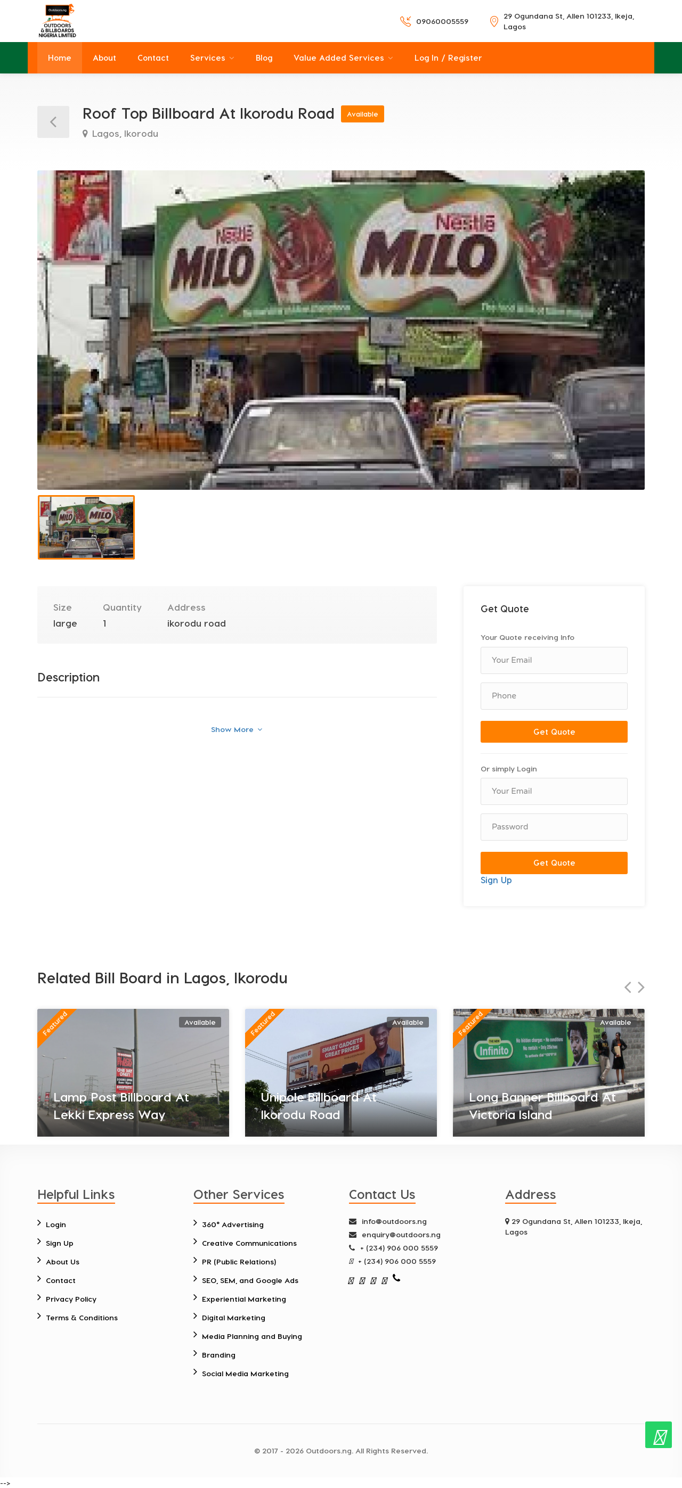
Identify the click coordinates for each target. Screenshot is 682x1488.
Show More (236, 729)
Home (59, 57)
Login (56, 1224)
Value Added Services (339, 57)
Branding (219, 1354)
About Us (62, 1261)
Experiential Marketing (244, 1298)
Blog (264, 57)
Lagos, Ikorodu (124, 133)
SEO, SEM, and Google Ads (250, 1280)
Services (207, 57)
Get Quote (554, 731)
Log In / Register (448, 57)
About (104, 57)
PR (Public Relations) (239, 1261)
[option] (341, 330)
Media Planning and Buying (252, 1336)
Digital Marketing (233, 1317)
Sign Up (496, 880)
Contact (153, 57)
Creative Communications (249, 1242)
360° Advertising (233, 1224)
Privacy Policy (71, 1298)
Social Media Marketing (245, 1373)
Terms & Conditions (82, 1317)
